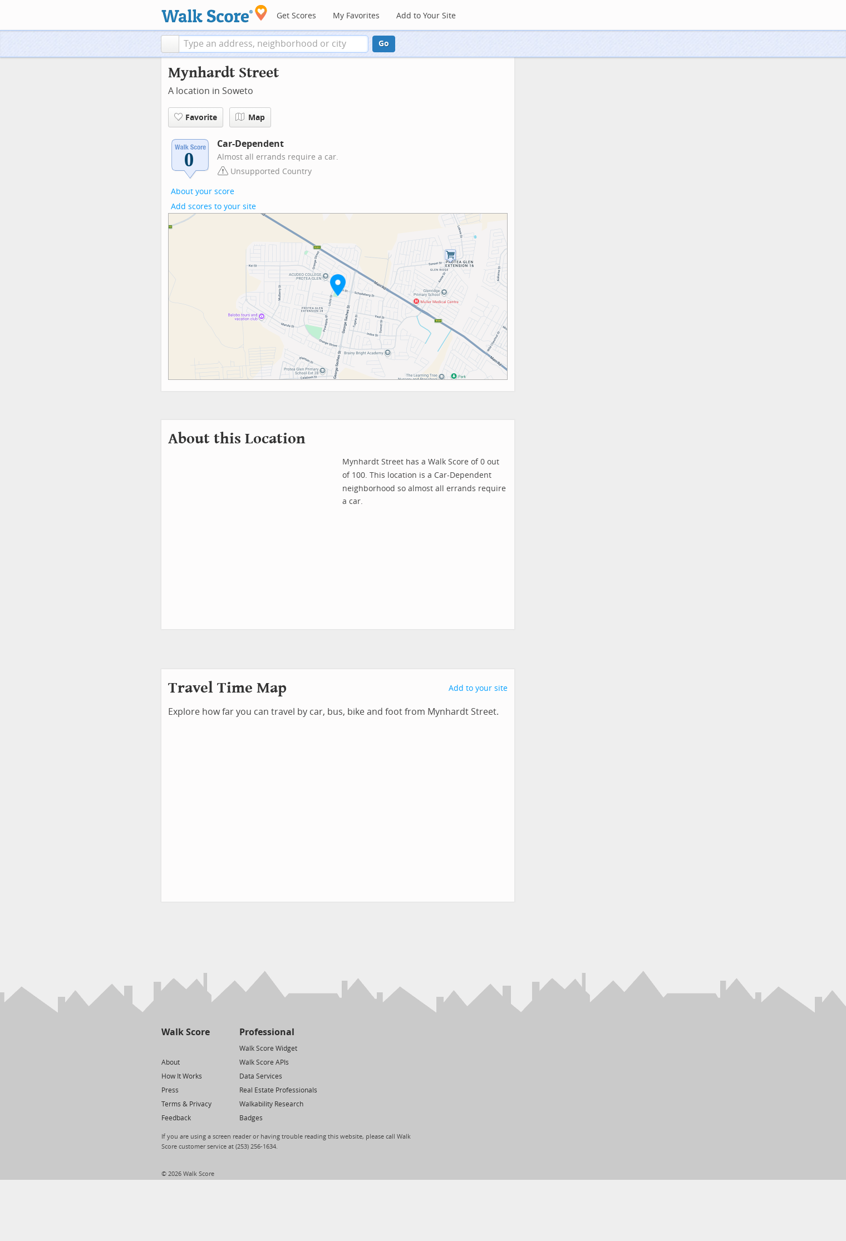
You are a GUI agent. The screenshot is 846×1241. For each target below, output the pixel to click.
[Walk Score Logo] (214, 13)
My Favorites (356, 16)
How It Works (181, 1076)
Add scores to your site (213, 206)
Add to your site (478, 688)
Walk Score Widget (268, 1048)
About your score (202, 191)
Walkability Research (271, 1104)
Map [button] (250, 117)
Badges (251, 1118)
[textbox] (273, 44)
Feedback (176, 1118)
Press (170, 1090)
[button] (170, 44)
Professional (266, 1032)
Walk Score (185, 1032)
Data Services (260, 1076)
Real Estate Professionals (278, 1090)
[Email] (202, 1047)
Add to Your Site (426, 16)
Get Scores (296, 16)
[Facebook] (185, 1047)
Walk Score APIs (264, 1062)
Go (383, 43)
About (170, 1062)
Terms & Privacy (186, 1104)
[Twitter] (167, 1047)
